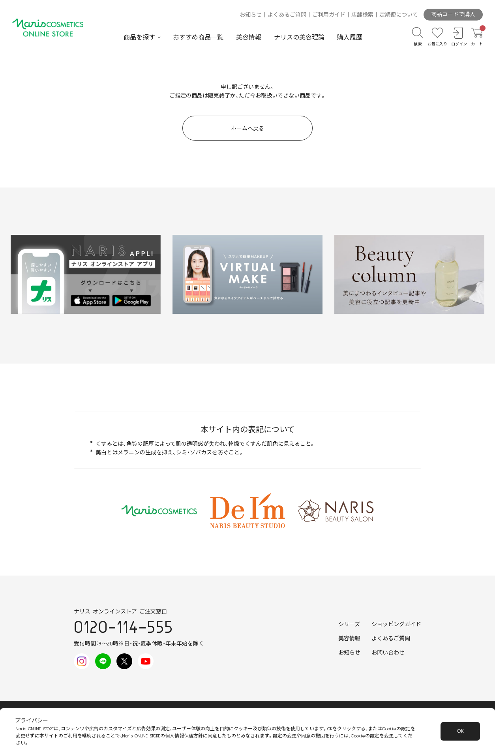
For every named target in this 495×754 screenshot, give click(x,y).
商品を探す (139, 37)
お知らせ (251, 15)
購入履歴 (349, 37)
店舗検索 (362, 15)
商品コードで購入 (453, 14)
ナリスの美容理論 (299, 37)
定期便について (398, 15)
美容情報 (248, 37)
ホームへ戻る (247, 128)
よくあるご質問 (287, 15)
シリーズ (349, 624)
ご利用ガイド (328, 15)
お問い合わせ (388, 653)
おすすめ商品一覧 (198, 37)
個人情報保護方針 (184, 736)
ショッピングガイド (396, 624)
